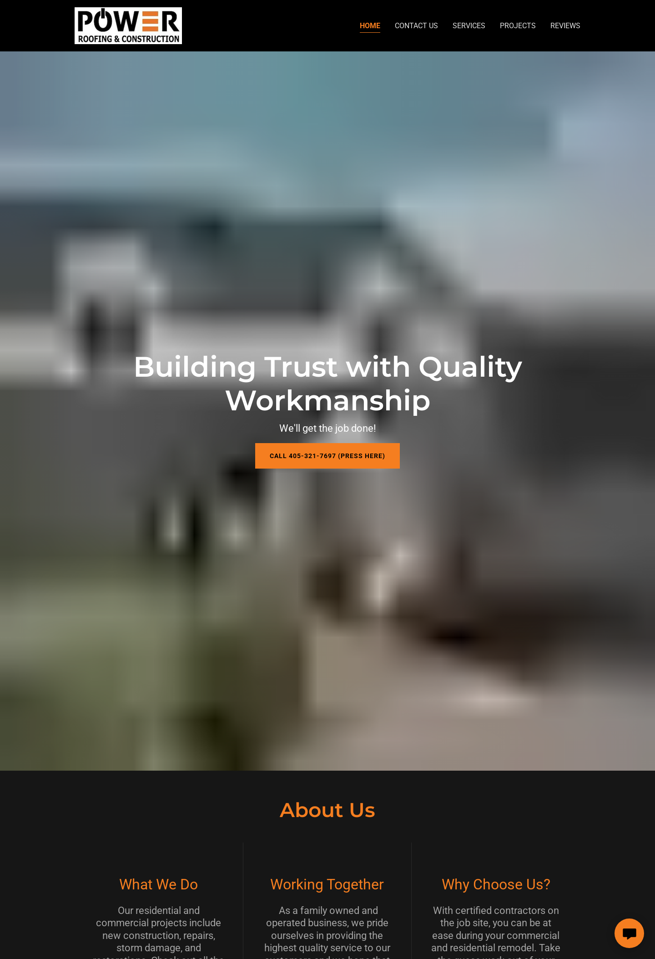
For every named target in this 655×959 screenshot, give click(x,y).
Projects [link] (518, 25)
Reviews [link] (565, 25)
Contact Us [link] (416, 25)
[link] (128, 25)
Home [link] (370, 25)
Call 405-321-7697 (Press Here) (327, 455)
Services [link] (469, 25)
